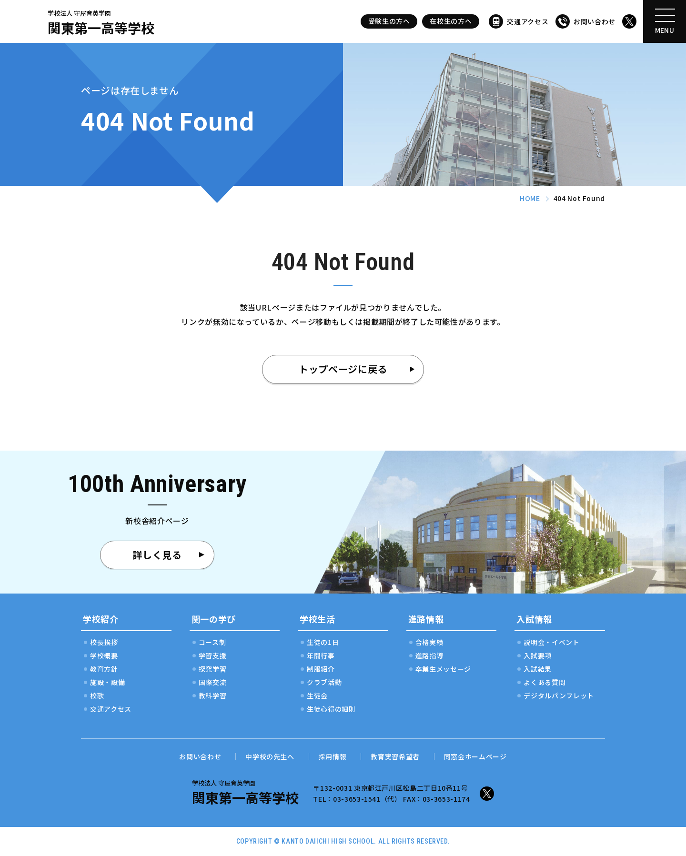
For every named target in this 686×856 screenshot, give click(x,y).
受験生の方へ (389, 21)
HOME (530, 198)
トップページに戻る (343, 369)
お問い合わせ (594, 21)
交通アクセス (527, 21)
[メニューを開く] (664, 21)
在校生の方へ (451, 21)
